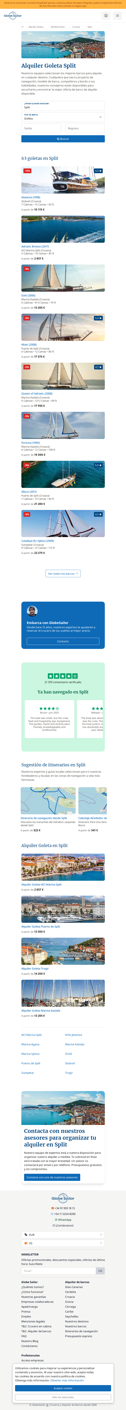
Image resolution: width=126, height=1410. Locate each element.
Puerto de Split (30, 1063)
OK (100, 1271)
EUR (63, 1235)
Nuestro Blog (29, 1341)
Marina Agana (30, 1044)
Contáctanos (29, 1346)
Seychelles (71, 1316)
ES (63, 1243)
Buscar (63, 139)
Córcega (70, 1306)
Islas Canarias (74, 1287)
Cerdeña (70, 1292)
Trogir (69, 1073)
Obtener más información (67, 1380)
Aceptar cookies (63, 1388)
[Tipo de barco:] (63, 117)
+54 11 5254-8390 (63, 1214)
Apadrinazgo (29, 1306)
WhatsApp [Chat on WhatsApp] (63, 1220)
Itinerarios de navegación (81, 1331)
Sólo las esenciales (63, 1397)
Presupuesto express (78, 1336)
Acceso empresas (32, 1360)
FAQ (24, 1336)
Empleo (26, 1316)
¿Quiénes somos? (32, 1287)
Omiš (68, 1054)
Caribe (69, 1311)
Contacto (63, 641)
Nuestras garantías (33, 1297)
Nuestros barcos (75, 1326)
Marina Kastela (74, 1044)
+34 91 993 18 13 (63, 1208)
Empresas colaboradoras (37, 1302)
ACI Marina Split (31, 1035)
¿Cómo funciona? (32, 1292)
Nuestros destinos (77, 1321)
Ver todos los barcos (63, 574)
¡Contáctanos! (63, 1225)
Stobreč (70, 1063)
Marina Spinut (30, 1054)
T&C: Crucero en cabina (36, 1326)
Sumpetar (27, 1073)
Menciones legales (33, 1321)
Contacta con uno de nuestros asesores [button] (52, 1177)
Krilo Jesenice (73, 1035)
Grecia (69, 1302)
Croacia (70, 1297)
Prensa (25, 1311)
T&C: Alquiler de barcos (36, 1331)
